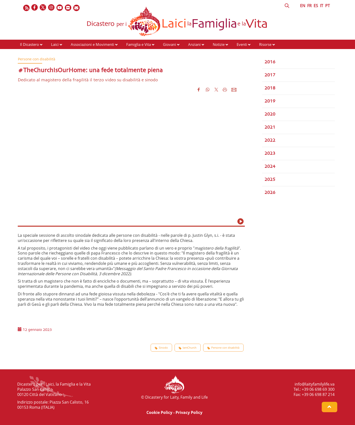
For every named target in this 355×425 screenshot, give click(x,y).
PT (327, 5)
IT (321, 5)
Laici (55, 44)
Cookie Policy (159, 412)
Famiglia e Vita (138, 44)
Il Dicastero (29, 44)
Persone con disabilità (223, 348)
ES (316, 5)
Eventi (242, 44)
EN (302, 5)
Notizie (219, 44)
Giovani (169, 44)
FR (309, 5)
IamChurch (187, 348)
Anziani (194, 44)
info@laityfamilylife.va (315, 384)
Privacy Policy (189, 412)
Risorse (265, 44)
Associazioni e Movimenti (92, 44)
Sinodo (161, 348)
